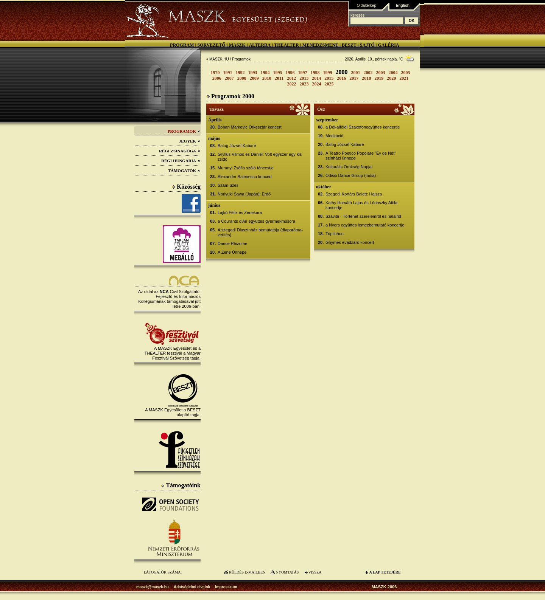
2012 (291, 78)
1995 (277, 72)
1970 (215, 72)
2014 (316, 78)
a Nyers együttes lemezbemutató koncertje (365, 225)
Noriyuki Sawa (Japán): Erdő (244, 194)
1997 (302, 72)
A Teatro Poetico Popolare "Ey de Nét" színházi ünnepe (360, 155)
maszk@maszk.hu (152, 587)
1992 (240, 72)
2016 (341, 78)
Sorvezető (211, 45)
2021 (403, 78)
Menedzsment (320, 45)
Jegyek (190, 141)
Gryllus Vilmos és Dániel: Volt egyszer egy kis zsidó (260, 156)
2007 (229, 78)
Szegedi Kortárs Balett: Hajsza (353, 194)
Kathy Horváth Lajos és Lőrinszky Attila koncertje (361, 205)
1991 (227, 72)
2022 (291, 84)
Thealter (286, 45)
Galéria (388, 45)
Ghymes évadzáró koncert (349, 242)
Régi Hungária (181, 160)
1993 (252, 72)
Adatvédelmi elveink (192, 587)
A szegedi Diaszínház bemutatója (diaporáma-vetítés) (260, 232)
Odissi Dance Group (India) (350, 175)
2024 (316, 84)
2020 (391, 78)
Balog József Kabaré (237, 145)
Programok (184, 131)
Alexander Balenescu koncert (245, 176)
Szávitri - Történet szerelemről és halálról (363, 216)
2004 (393, 72)
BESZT (349, 45)
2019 (378, 78)
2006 (216, 78)
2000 (342, 72)
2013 (303, 78)
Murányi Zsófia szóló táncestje (246, 168)
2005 (405, 72)
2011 (279, 78)
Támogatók (184, 170)
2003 (380, 72)
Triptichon (334, 233)
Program (182, 45)
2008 (241, 78)
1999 (327, 72)
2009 (254, 78)
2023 (304, 84)
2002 (368, 72)
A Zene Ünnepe (232, 252)
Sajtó (367, 45)
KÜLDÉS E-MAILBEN (247, 572)
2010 (266, 78)
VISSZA (314, 572)
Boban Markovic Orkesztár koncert (250, 127)
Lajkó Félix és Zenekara (240, 212)
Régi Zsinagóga (180, 151)
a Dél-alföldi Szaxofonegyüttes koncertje (362, 127)
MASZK (237, 45)
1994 (265, 72)
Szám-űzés (228, 185)
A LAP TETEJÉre (384, 572)
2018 (366, 78)
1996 (290, 72)
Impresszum (226, 587)
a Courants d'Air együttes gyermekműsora (256, 221)
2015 (328, 78)
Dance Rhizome (232, 243)
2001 (355, 72)
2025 (329, 84)
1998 (315, 72)
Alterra (260, 45)
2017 (353, 78)
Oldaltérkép (366, 5)
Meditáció (334, 135)
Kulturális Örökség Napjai (348, 166)
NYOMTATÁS (287, 572)
